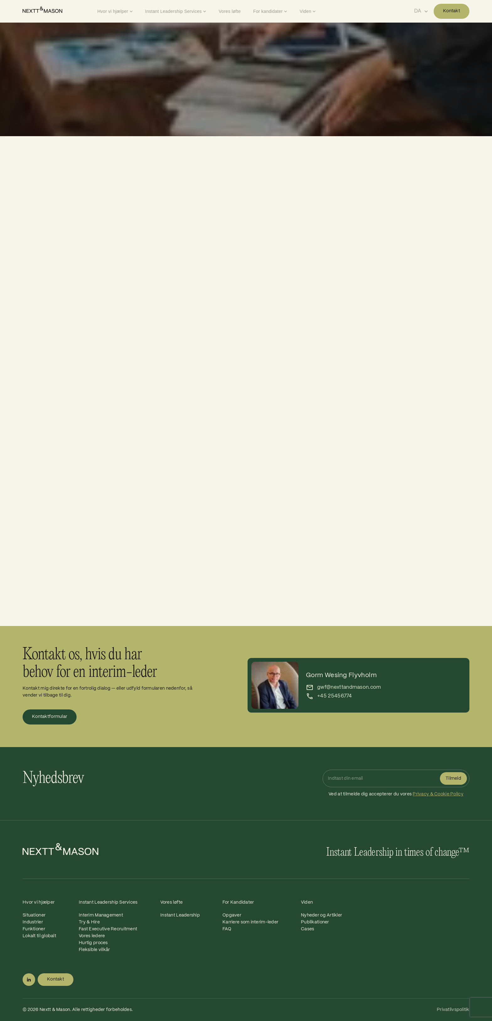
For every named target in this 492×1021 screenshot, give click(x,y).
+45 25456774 (334, 696)
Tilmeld (453, 778)
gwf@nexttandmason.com (349, 687)
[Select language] (421, 11)
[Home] (58, 10)
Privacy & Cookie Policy (438, 794)
